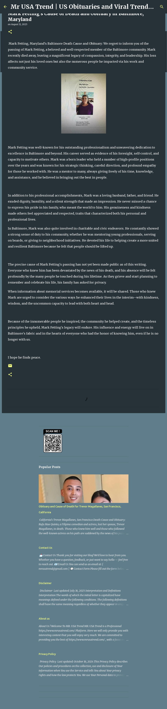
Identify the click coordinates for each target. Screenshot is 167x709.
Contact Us (45, 547)
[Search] (162, 6)
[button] (10, 32)
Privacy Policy (47, 654)
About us (44, 618)
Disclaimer (45, 583)
